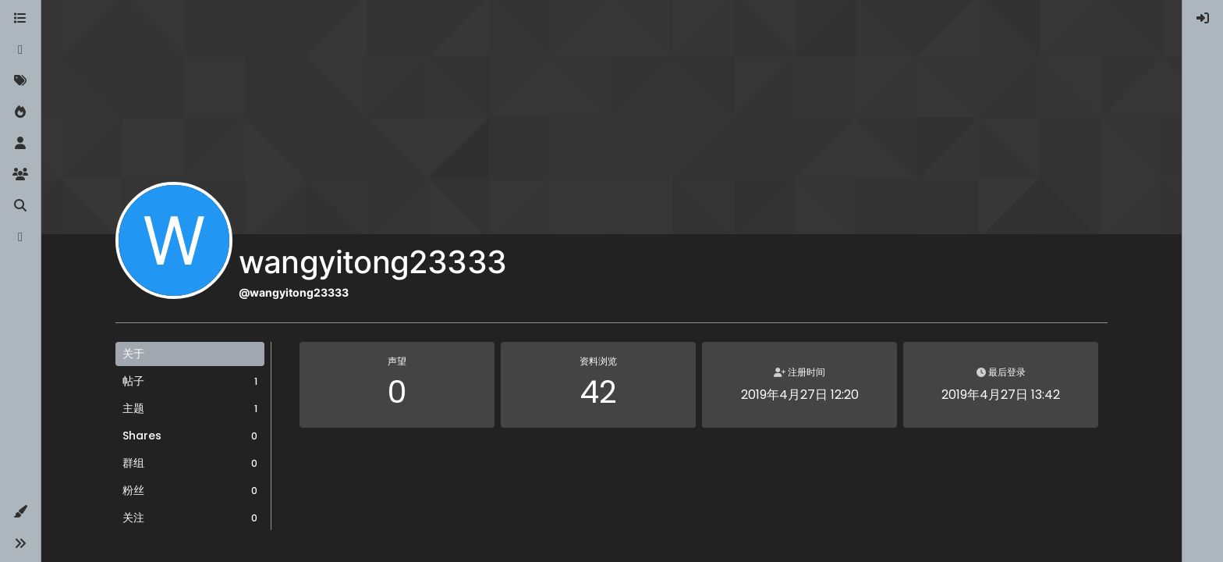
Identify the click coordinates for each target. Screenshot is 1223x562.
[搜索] (20, 206)
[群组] (20, 174)
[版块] (20, 18)
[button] (20, 512)
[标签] (20, 81)
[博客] (20, 237)
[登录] (1203, 18)
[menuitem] (1203, 18)
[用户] (20, 143)
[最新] (20, 49)
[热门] (20, 112)
